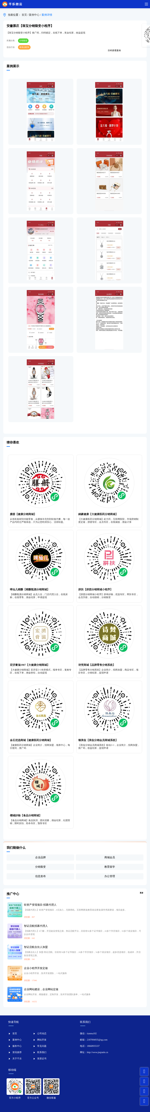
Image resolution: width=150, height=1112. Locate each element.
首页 (25, 14)
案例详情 (47, 14)
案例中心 (34, 14)
